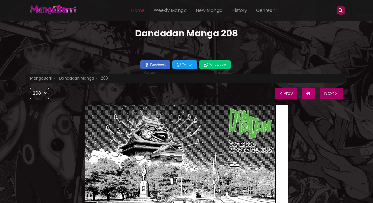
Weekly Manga (170, 10)
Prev (286, 93)
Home (138, 10)
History (239, 10)
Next (331, 93)
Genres (266, 10)
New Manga (209, 10)
